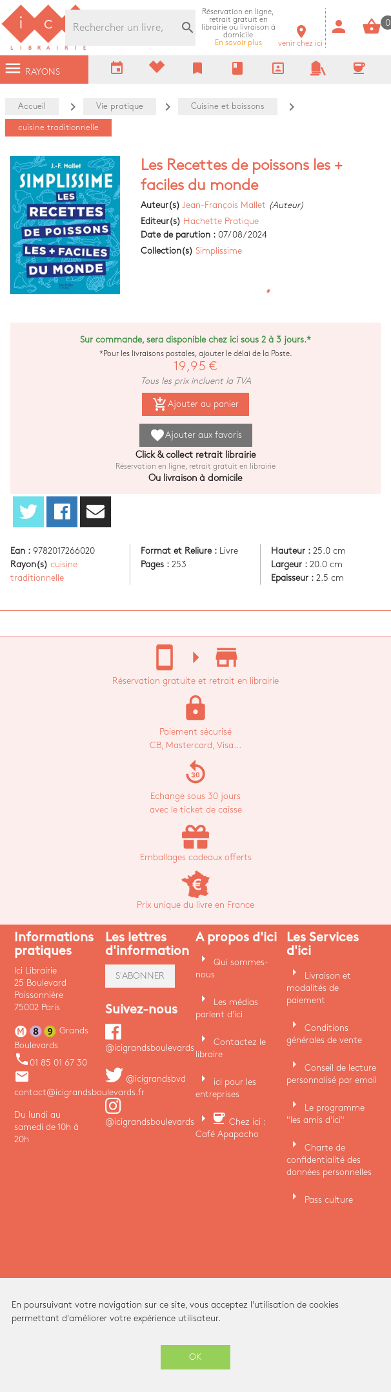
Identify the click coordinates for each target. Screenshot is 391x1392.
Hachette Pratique (221, 221)
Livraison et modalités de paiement (318, 988)
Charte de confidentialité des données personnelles (329, 1159)
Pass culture (329, 1200)
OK (195, 1357)
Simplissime (219, 251)
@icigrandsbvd (145, 1079)
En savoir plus (238, 27)
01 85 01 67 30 (50, 1062)
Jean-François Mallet (224, 205)
